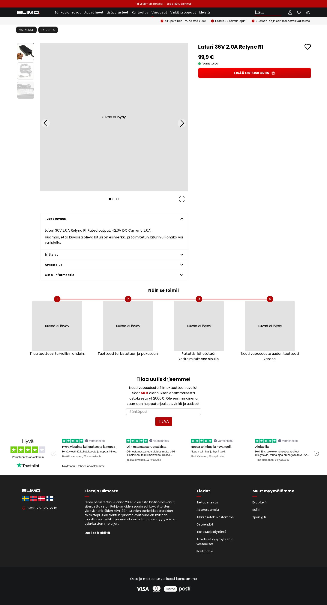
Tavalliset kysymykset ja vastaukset (215, 541)
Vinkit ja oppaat (183, 12)
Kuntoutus (140, 12)
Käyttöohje (204, 551)
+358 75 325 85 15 (42, 508)
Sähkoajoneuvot (68, 12)
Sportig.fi (259, 517)
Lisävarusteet (117, 12)
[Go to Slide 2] (25, 70)
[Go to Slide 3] (25, 90)
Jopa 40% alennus (179, 4)
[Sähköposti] (163, 412)
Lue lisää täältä (97, 533)
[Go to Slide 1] (25, 51)
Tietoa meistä (207, 502)
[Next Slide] (182, 123)
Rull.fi (256, 510)
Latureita (48, 30)
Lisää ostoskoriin (254, 72)
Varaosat (159, 12)
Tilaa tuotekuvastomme (215, 517)
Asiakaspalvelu (207, 510)
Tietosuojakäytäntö (211, 532)
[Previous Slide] (45, 123)
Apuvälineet (93, 12)
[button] (114, 117)
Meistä (204, 12)
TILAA (163, 421)
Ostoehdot (204, 524)
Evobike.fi (259, 502)
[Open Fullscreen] (182, 199)
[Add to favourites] (307, 47)
